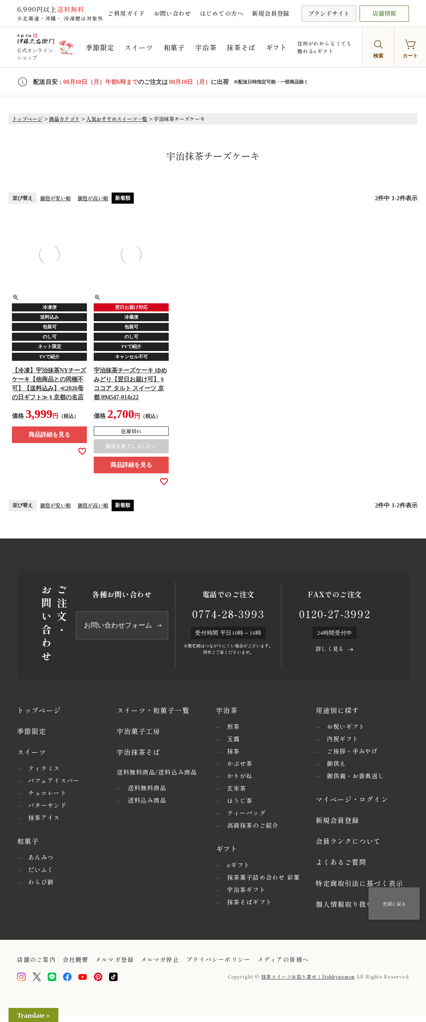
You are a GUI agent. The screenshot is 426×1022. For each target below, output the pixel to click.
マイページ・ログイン (352, 799)
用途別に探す (338, 710)
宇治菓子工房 (139, 731)
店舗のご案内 (36, 959)
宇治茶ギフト (246, 889)
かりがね (240, 776)
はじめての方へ (222, 13)
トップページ (27, 118)
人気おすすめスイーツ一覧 (116, 118)
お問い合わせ (172, 13)
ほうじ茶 (240, 800)
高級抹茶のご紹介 (253, 825)
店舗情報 (384, 13)
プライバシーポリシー (218, 959)
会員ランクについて (348, 841)
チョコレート (47, 793)
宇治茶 (205, 47)
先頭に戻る (394, 903)
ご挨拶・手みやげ (352, 751)
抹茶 (233, 751)
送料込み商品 (147, 800)
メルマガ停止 (160, 959)
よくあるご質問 (341, 862)
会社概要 (75, 959)
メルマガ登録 (114, 959)
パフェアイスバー (54, 780)
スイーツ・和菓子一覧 (153, 710)
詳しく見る (330, 649)
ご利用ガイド (126, 13)
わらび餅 (41, 882)
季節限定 (100, 47)
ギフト (276, 47)
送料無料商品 (147, 787)
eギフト (238, 865)
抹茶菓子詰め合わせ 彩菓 (263, 877)
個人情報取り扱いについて (359, 904)
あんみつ (41, 857)
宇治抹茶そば (139, 752)
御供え (336, 763)
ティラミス (44, 768)
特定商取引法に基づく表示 (359, 883)
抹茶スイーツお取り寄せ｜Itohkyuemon (307, 976)
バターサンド (47, 805)
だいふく (41, 869)
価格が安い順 (55, 198)
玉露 (233, 738)
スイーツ (138, 47)
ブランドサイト (329, 13)
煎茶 (233, 726)
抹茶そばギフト (249, 902)
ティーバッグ (246, 813)
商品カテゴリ (64, 118)
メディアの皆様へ (283, 959)
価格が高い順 (93, 198)
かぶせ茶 (240, 763)
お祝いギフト (346, 726)
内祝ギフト (343, 738)
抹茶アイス (44, 817)
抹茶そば (241, 47)
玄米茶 (236, 788)
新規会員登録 (271, 13)
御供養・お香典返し (356, 776)
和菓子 (174, 47)
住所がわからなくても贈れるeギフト (324, 47)
